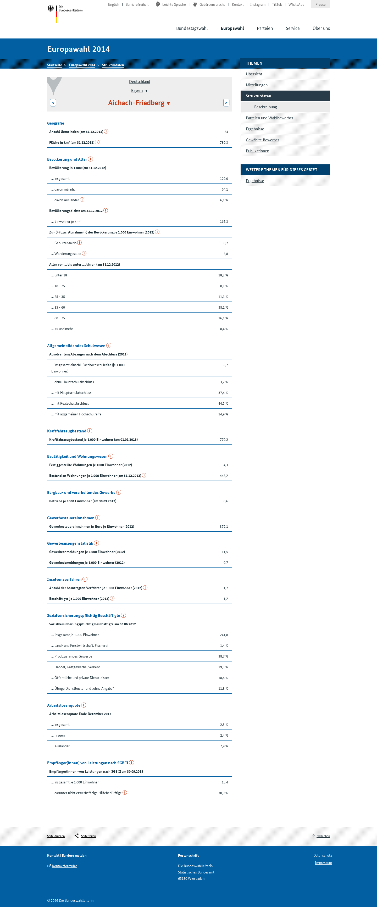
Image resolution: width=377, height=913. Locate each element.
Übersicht (254, 79)
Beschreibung (265, 112)
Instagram (257, 6)
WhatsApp (296, 6)
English (113, 6)
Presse (320, 6)
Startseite (66, 18)
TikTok (277, 6)
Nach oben (323, 841)
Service (293, 31)
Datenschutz (322, 861)
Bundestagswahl (192, 31)
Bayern (137, 96)
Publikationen (257, 156)
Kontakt (238, 6)
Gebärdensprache (208, 6)
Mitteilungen (257, 90)
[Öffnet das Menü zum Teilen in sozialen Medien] (85, 842)
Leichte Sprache (170, 6)
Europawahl (232, 32)
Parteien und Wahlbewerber (269, 123)
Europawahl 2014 (82, 70)
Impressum (323, 868)
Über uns (321, 31)
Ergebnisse (255, 134)
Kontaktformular (64, 871)
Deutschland (139, 87)
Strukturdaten (113, 70)
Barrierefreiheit (137, 6)
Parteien (265, 31)
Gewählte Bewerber (262, 145)
